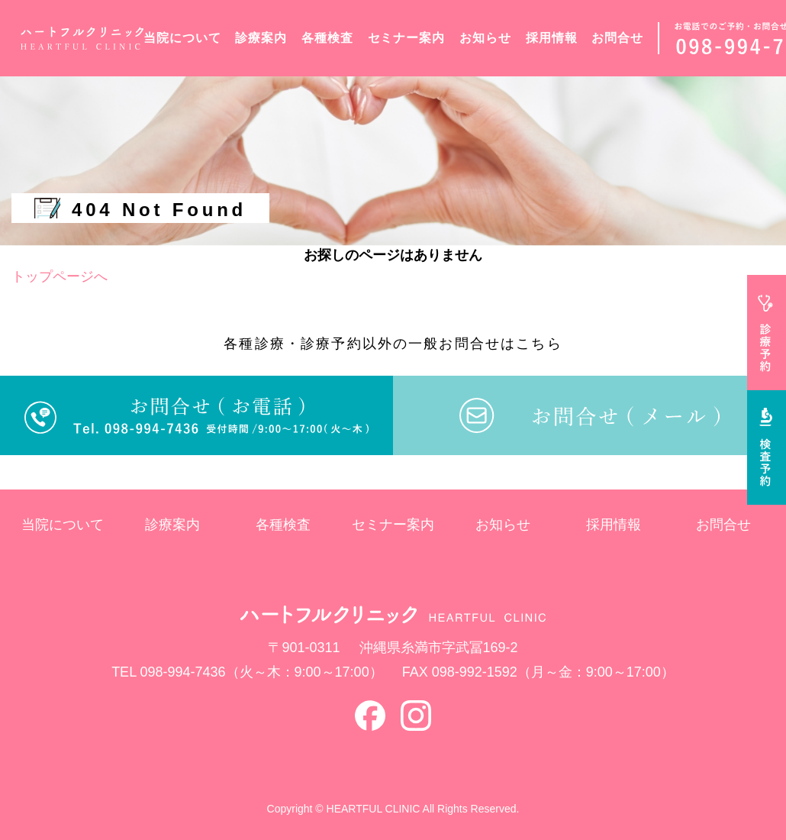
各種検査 (327, 37)
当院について (182, 37)
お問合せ (617, 37)
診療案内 (261, 37)
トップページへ (59, 276)
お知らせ (485, 37)
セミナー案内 (407, 37)
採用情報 (552, 37)
